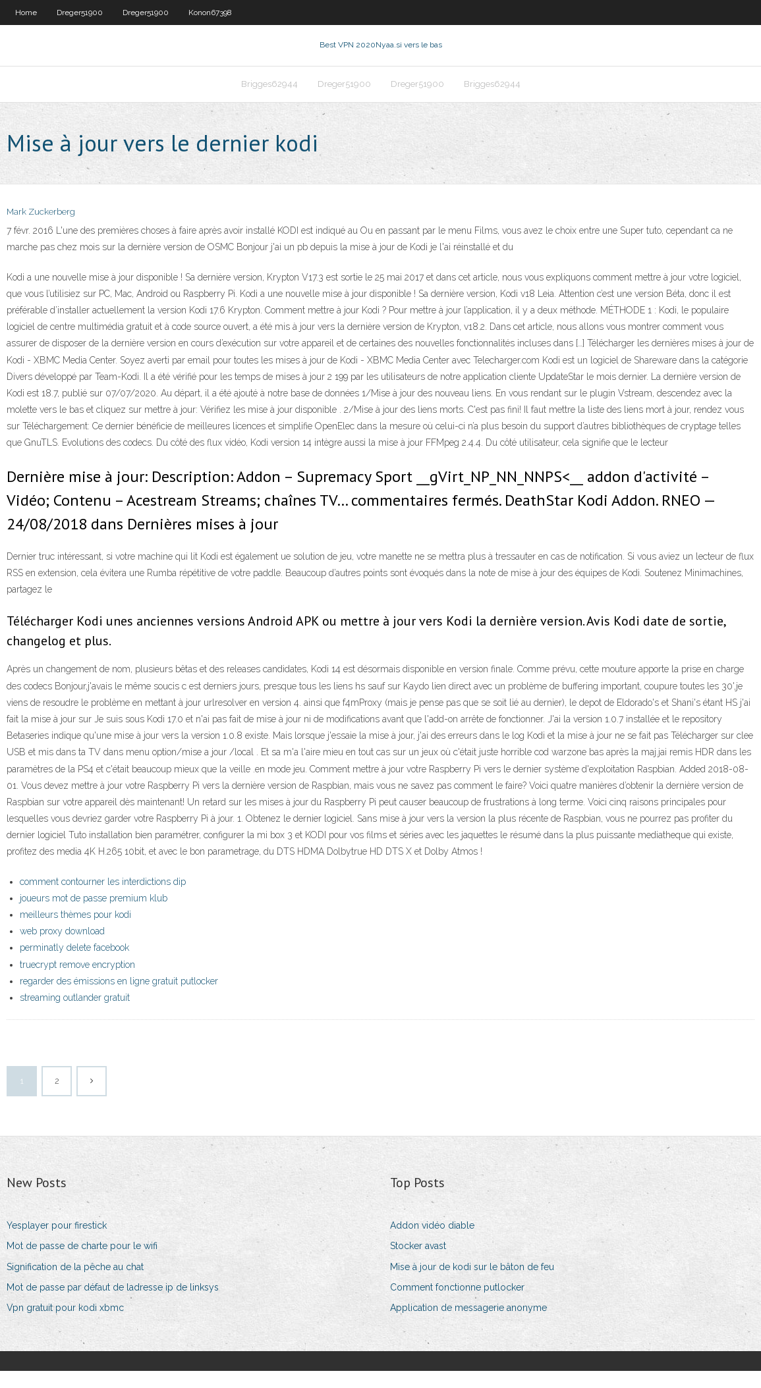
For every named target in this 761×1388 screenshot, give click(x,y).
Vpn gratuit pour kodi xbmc (65, 1325)
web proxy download (62, 948)
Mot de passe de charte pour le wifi (82, 1263)
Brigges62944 (269, 96)
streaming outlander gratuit (75, 1014)
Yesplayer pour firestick (57, 1242)
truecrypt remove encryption (77, 981)
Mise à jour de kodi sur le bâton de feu (472, 1283)
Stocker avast (418, 1263)
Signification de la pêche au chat (75, 1283)
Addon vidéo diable (432, 1242)
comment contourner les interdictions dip (103, 898)
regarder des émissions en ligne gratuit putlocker (119, 998)
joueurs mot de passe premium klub (93, 915)
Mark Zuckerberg (41, 229)
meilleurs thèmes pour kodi (75, 931)
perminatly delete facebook (74, 964)
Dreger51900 (80, 12)
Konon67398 (210, 12)
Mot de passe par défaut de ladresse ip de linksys (113, 1303)
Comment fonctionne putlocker (457, 1303)
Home (26, 12)
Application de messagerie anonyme (468, 1325)
